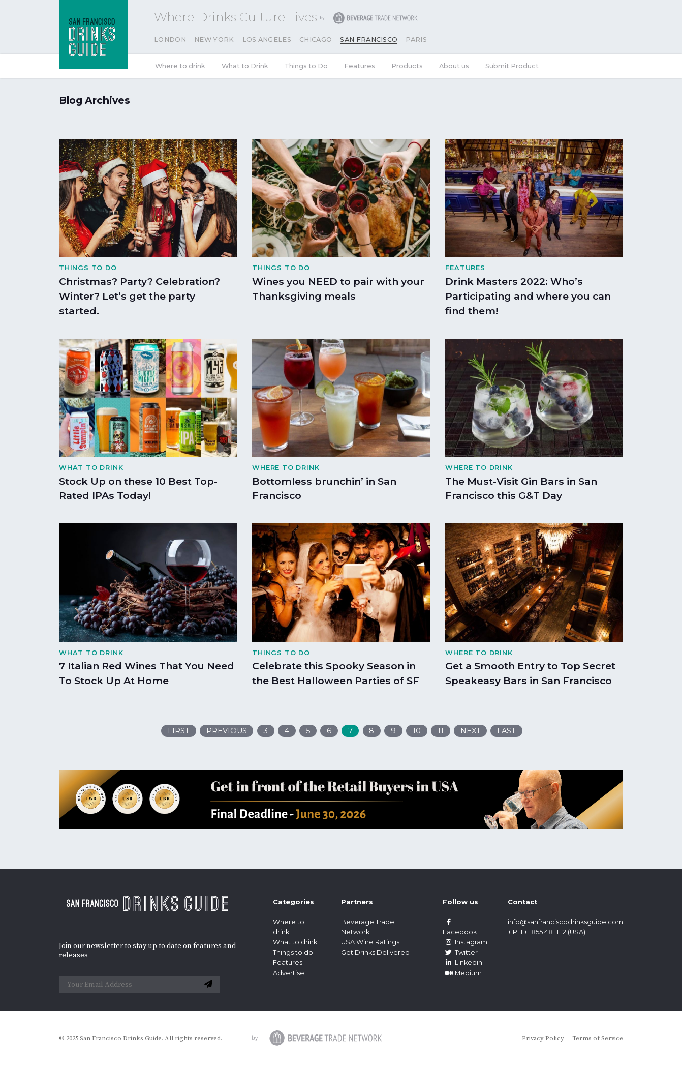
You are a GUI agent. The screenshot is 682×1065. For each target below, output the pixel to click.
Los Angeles (267, 39)
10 (417, 730)
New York (214, 39)
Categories (293, 902)
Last (506, 730)
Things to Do (306, 66)
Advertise (288, 973)
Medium (462, 973)
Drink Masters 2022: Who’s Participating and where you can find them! (528, 296)
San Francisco (368, 39)
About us (454, 66)
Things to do (293, 952)
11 (441, 730)
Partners (357, 902)
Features (359, 66)
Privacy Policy (543, 1038)
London (170, 39)
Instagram (465, 942)
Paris (416, 39)
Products (407, 66)
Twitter (460, 952)
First (179, 730)
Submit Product (512, 66)
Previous (226, 730)
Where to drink (180, 66)
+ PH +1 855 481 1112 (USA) (546, 932)
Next (470, 730)
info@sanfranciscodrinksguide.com (565, 922)
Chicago (315, 39)
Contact (522, 902)
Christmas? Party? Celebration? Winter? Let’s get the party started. (139, 296)
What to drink (295, 942)
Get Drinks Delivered (376, 952)
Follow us (460, 902)
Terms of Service (597, 1038)
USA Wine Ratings (370, 942)
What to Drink (245, 66)
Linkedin (462, 962)
